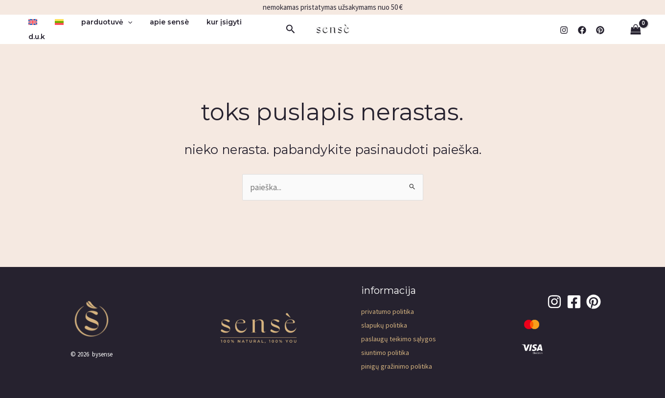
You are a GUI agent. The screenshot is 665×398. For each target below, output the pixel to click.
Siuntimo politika (385, 352)
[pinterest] (600, 29)
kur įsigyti (206, 28)
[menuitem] (31, 29)
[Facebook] (582, 29)
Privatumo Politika (387, 311)
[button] (118, 29)
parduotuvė (96, 29)
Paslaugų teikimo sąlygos (398, 338)
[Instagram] (564, 29)
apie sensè (155, 28)
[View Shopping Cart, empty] (635, 29)
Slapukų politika (384, 325)
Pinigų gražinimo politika (396, 366)
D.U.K (246, 28)
